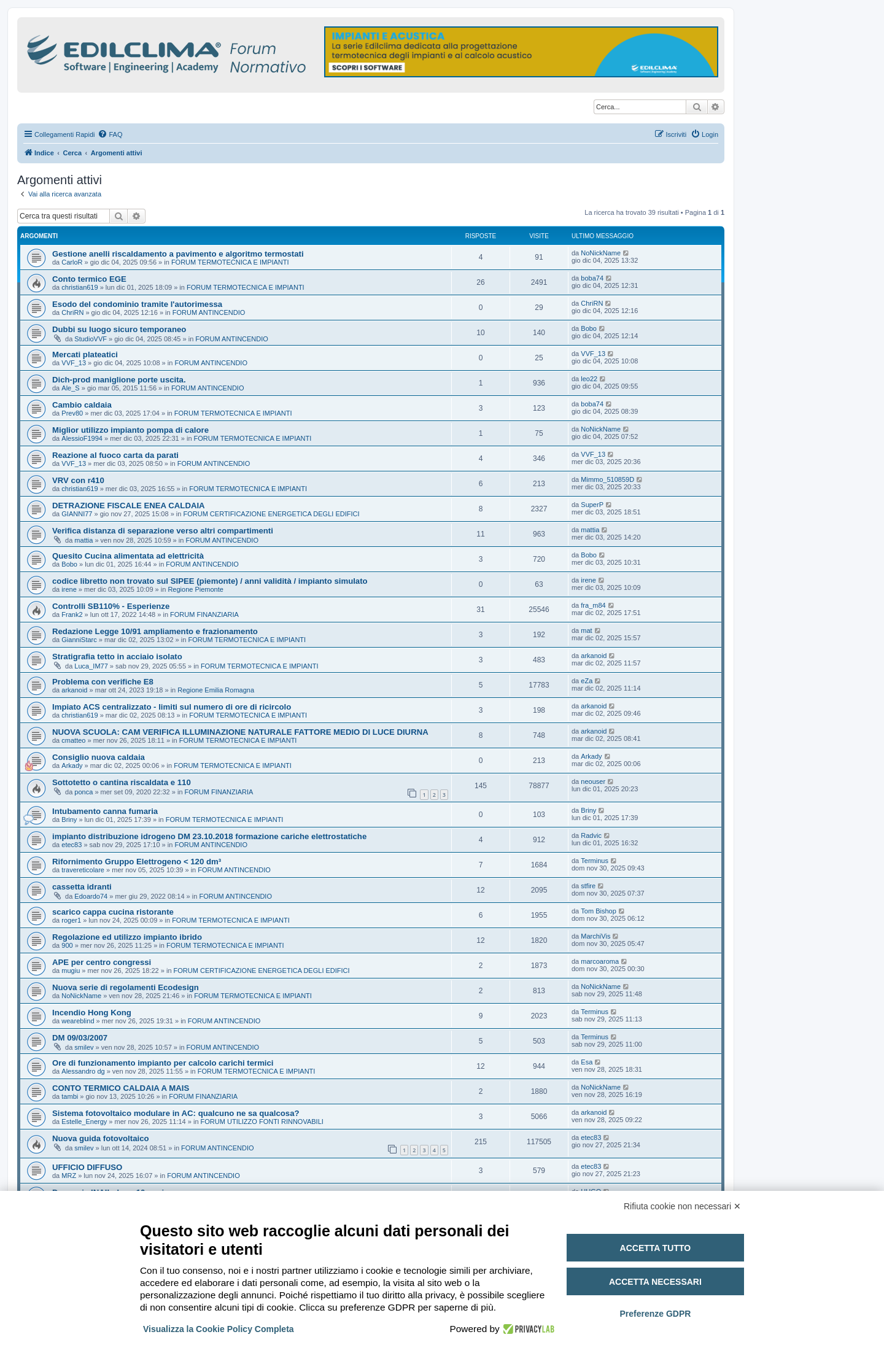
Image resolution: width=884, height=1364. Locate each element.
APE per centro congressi (101, 962)
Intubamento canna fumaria (105, 811)
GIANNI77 (76, 513)
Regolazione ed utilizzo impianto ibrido (127, 937)
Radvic (591, 835)
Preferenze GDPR (655, 1314)
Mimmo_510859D (607, 479)
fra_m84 (593, 605)
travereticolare (82, 870)
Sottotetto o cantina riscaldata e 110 (121, 782)
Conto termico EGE (89, 279)
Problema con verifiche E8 (102, 681)
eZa (586, 680)
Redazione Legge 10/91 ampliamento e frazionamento (155, 631)
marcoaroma (600, 961)
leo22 (589, 378)
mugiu (70, 970)
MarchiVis (595, 936)
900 (66, 945)
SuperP (592, 504)
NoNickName (601, 253)
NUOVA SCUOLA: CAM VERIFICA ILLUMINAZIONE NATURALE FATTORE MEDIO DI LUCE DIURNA (240, 732)
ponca (83, 792)
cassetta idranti (82, 886)
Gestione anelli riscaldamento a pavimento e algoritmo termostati (178, 253)
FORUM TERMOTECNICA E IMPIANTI (230, 262)
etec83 (71, 844)
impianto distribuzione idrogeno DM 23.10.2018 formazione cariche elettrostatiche (209, 836)
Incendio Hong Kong (91, 1012)
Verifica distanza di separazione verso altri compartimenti (162, 530)
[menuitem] (110, 134)
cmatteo (73, 740)
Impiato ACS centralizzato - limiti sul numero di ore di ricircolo (171, 706)
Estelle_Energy (84, 1121)
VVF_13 (73, 362)
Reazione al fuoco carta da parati (115, 455)
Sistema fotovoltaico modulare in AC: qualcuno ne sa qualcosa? (176, 1113)
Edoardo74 (90, 896)
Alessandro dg (82, 1071)
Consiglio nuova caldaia (98, 757)
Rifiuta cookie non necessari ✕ (682, 1206)
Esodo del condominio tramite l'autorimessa (137, 304)
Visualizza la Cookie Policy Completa (218, 1329)
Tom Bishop (598, 911)
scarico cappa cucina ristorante (113, 911)
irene (68, 589)
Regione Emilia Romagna (215, 690)
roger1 (71, 920)
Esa (586, 1062)
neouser (593, 781)
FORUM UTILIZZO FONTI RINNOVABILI (262, 1121)
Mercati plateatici (85, 354)
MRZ (68, 1175)
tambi (69, 1096)
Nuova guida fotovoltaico (100, 1138)
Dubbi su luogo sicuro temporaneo (119, 329)
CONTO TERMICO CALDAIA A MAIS (120, 1088)
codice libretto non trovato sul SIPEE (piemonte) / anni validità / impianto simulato (210, 581)
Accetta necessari (655, 1282)
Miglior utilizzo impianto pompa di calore (130, 430)
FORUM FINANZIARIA (204, 614)
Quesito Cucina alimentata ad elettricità (128, 555)
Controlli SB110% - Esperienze (110, 606)
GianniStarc (78, 639)
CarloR (71, 262)
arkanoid (594, 655)
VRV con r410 (78, 480)
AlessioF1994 (82, 438)
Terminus (594, 860)
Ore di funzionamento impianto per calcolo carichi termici (163, 1063)
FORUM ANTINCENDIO (209, 312)
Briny (69, 819)
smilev (83, 1047)
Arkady (71, 765)
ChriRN (72, 312)
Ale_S (70, 388)
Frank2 (71, 614)
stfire (588, 885)
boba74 (592, 278)
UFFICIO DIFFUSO (87, 1167)
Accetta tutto (655, 1248)
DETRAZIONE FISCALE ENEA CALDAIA (128, 505)
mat (586, 630)
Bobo (589, 328)
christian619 (79, 287)
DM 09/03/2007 (79, 1037)
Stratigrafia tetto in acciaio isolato (117, 656)
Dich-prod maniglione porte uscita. (119, 379)
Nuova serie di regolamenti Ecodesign (125, 987)
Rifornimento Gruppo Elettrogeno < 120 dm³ (136, 861)
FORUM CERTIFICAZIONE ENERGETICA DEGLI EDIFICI (271, 513)
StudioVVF (90, 339)
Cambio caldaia (82, 404)
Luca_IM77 (90, 666)
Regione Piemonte (195, 589)
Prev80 (72, 413)
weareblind (77, 1021)
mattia (83, 540)
